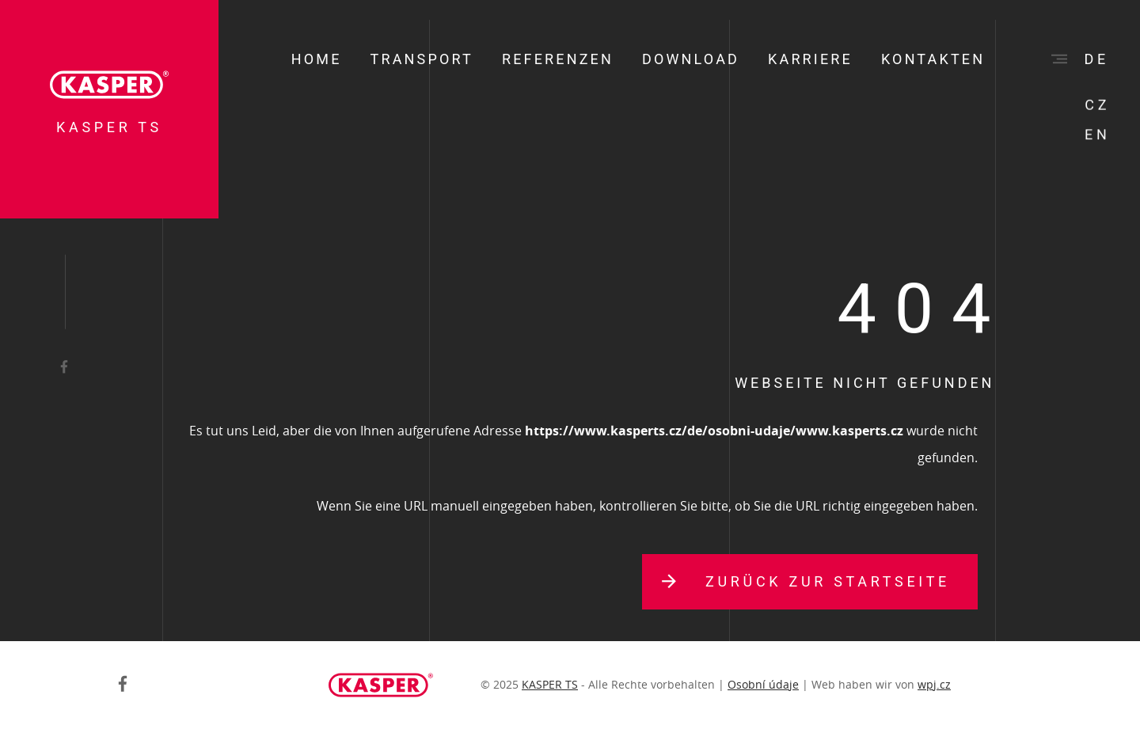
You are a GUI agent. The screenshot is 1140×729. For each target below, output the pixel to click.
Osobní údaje (763, 684)
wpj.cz (934, 684)
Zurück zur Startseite (827, 581)
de (1097, 59)
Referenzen (558, 59)
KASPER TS (550, 684)
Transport (421, 59)
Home (316, 59)
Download (690, 59)
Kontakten (933, 59)
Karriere (810, 59)
